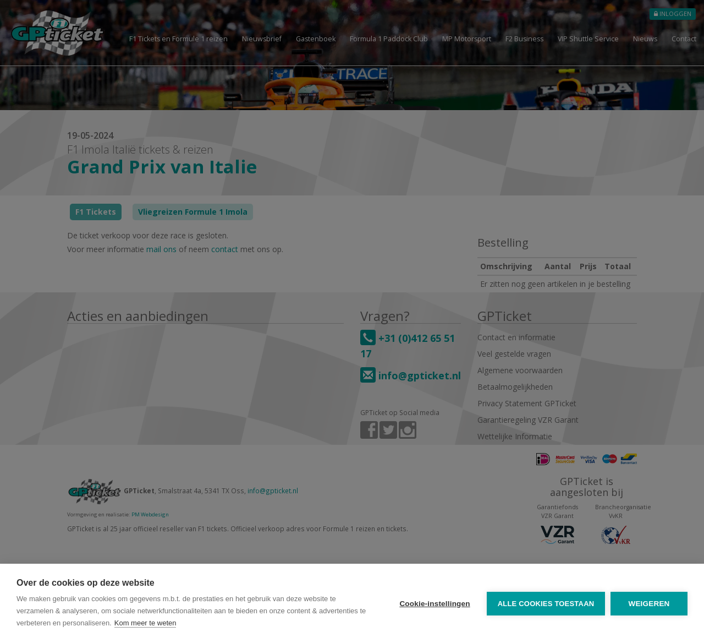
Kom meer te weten (145, 623)
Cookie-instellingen (434, 604)
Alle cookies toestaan (545, 604)
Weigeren (648, 604)
